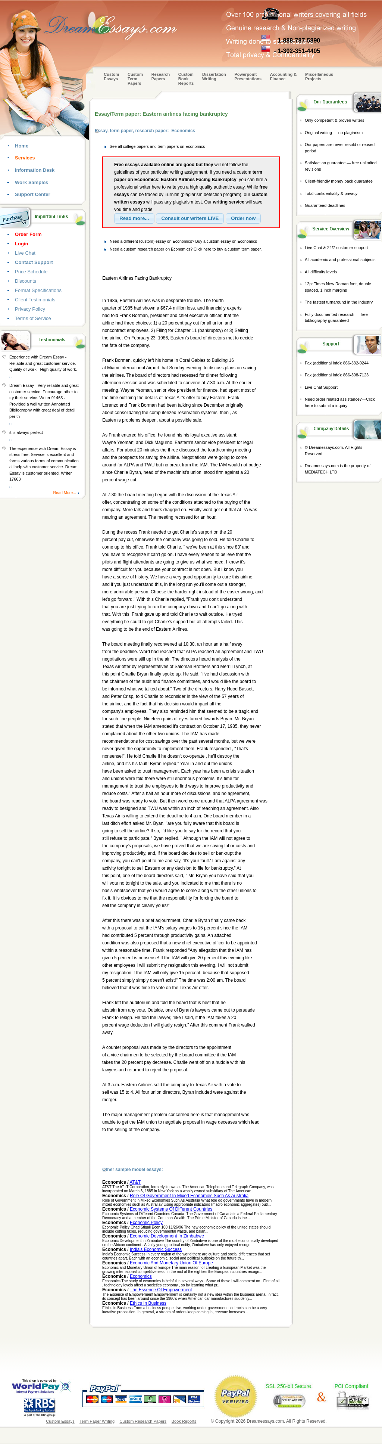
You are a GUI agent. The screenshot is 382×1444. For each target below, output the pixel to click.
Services (25, 158)
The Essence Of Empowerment (161, 1289)
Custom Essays (111, 76)
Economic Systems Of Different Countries (171, 1209)
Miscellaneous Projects (319, 76)
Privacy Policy (30, 309)
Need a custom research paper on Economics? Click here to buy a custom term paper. (186, 249)
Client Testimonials (35, 299)
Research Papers (160, 76)
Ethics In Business (148, 1303)
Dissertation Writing (214, 76)
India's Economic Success (156, 1249)
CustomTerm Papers (135, 79)
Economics (141, 1276)
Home (21, 146)
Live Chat (25, 253)
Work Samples (31, 182)
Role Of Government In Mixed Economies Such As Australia (189, 1195)
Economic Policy (146, 1222)
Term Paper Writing (97, 1421)
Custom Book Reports (186, 79)
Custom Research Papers (142, 1421)
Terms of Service (33, 318)
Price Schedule (31, 271)
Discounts (25, 281)
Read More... (64, 492)
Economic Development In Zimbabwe (167, 1236)
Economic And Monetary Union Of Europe (171, 1263)
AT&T (135, 1182)
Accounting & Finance (283, 76)
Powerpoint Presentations (248, 76)
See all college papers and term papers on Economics (157, 146)
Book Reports (184, 1421)
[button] (134, 218)
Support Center (32, 194)
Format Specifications (38, 290)
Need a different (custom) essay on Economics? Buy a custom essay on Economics (183, 241)
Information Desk (34, 170)
